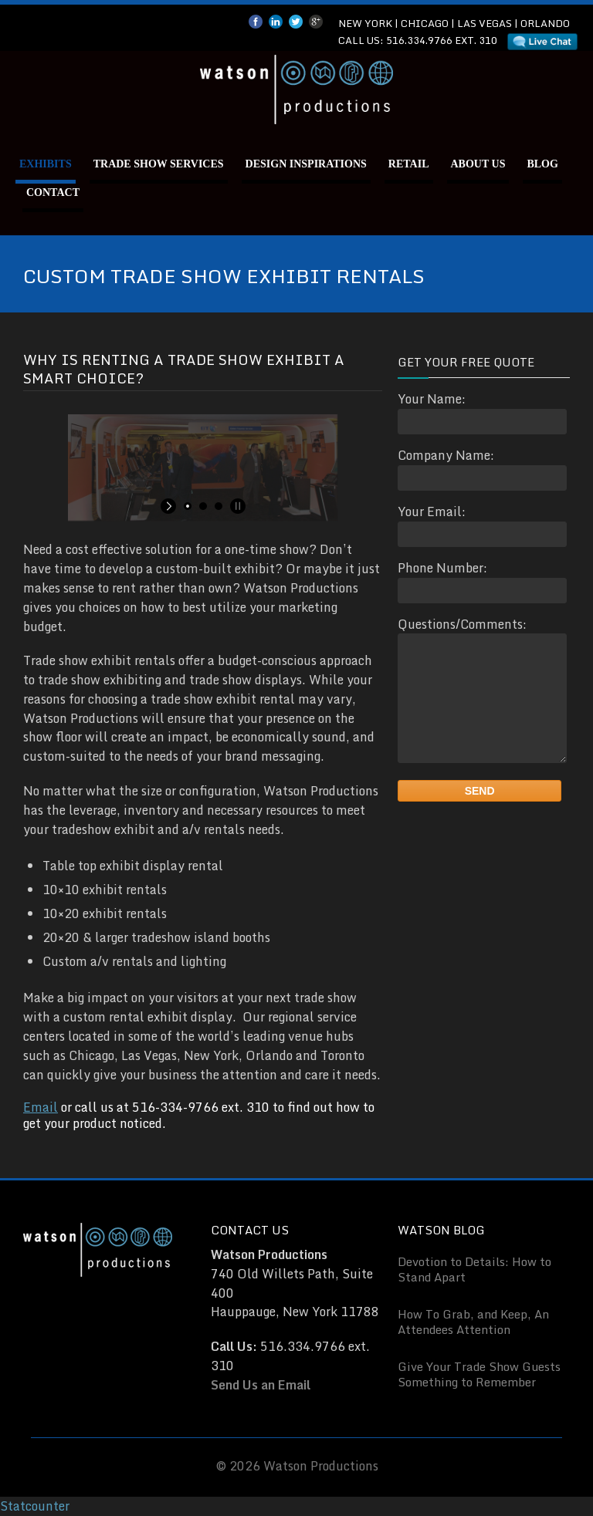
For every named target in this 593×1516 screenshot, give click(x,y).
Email (40, 1107)
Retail (408, 164)
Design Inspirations (306, 164)
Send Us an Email (260, 1385)
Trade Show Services (158, 164)
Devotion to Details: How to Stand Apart (474, 1269)
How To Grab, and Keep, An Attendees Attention (473, 1322)
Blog (542, 164)
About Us (478, 164)
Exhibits (45, 164)
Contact (53, 192)
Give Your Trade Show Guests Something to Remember (479, 1374)
